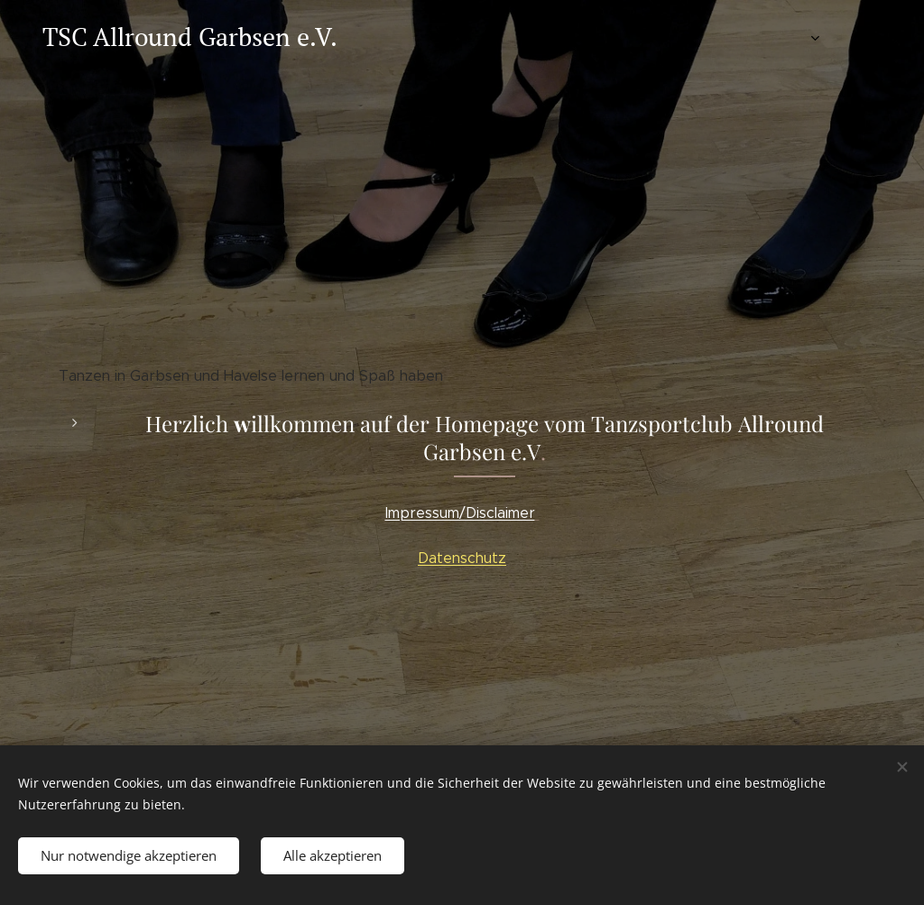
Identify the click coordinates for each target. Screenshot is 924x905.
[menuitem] (715, 37)
